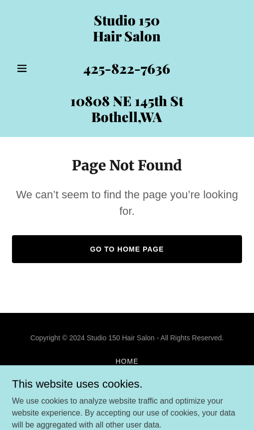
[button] (29, 68)
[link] (127, 119)
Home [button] (127, 361)
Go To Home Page (127, 249)
